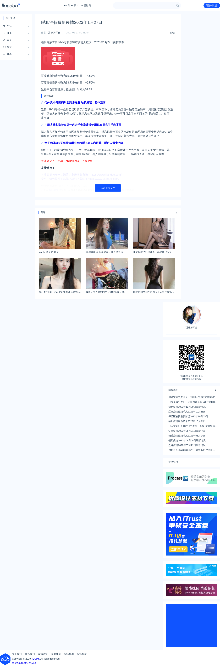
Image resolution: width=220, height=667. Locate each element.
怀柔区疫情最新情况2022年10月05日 (188, 416)
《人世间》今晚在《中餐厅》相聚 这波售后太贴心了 (192, 426)
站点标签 (82, 654)
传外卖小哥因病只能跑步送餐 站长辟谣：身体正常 (75, 102)
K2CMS (35, 658)
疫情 (172, 32)
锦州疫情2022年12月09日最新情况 (187, 406)
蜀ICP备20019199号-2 (24, 663)
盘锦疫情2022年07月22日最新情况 (187, 445)
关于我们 (17, 654)
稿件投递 (211, 5)
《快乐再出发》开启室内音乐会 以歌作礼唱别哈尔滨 (192, 402)
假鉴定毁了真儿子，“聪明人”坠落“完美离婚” (191, 397)
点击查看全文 (108, 188)
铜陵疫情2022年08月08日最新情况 (187, 440)
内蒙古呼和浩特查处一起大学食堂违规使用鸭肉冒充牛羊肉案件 (83, 124)
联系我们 (30, 654)
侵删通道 (56, 654)
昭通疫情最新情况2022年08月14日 (187, 435)
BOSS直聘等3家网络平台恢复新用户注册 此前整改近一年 (192, 450)
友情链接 (43, 654)
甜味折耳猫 (54, 32)
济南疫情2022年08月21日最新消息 (187, 430)
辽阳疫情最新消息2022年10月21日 (187, 411)
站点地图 (69, 654)
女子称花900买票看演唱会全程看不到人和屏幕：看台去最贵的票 (84, 142)
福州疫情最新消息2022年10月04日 (187, 421)
